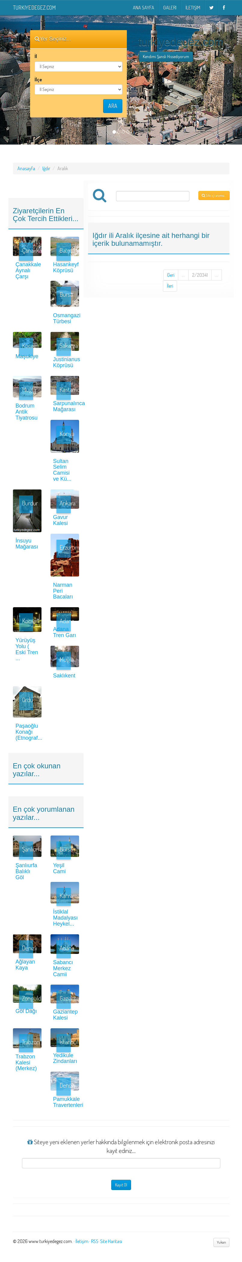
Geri (170, 275)
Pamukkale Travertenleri (68, 1102)
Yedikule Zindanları (65, 1058)
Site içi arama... (214, 195)
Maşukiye (27, 356)
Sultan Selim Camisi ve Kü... (62, 470)
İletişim (192, 8)
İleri (170, 286)
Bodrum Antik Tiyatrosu (27, 412)
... (183, 275)
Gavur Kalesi (60, 520)
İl (36, 56)
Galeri (169, 8)
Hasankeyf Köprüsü (66, 267)
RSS (94, 1241)
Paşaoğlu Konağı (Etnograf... (29, 732)
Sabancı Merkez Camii (63, 968)
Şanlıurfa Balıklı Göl (26, 871)
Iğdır (46, 168)
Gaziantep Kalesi (65, 1015)
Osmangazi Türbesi (67, 318)
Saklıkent (64, 676)
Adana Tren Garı (64, 632)
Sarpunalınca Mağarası (69, 406)
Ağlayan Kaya (25, 965)
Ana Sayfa (143, 8)
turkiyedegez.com (34, 7)
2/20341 (200, 275)
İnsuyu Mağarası (27, 544)
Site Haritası (111, 1241)
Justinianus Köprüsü (66, 362)
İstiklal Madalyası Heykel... (65, 918)
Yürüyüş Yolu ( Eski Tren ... (27, 649)
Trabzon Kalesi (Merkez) (26, 1063)
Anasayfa (26, 168)
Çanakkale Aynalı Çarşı (28, 270)
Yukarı (221, 1242)
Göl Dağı (26, 1011)
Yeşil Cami (59, 868)
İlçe (38, 80)
